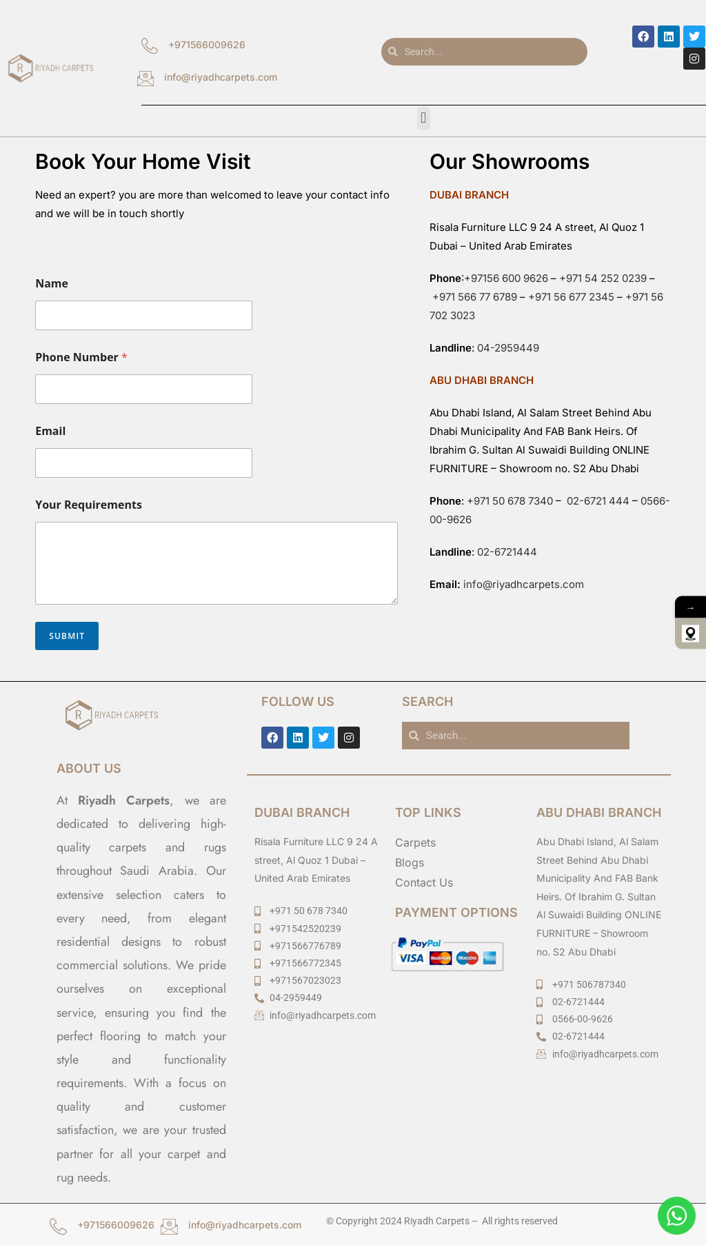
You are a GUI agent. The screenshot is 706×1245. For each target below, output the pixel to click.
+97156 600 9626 (506, 278)
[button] (423, 118)
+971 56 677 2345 (571, 296)
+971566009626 (206, 44)
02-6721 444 (596, 500)
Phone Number (81, 357)
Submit (67, 636)
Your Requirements (88, 505)
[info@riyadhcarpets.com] (145, 84)
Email (50, 431)
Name (51, 283)
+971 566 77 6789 (474, 296)
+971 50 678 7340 (510, 500)
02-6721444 (507, 551)
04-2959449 (508, 347)
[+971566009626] (149, 51)
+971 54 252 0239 (603, 278)
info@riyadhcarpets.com (220, 77)
